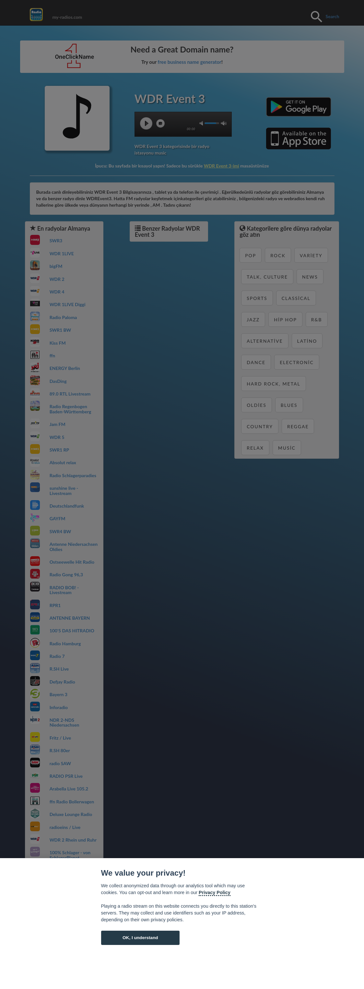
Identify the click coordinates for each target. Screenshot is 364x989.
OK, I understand (140, 937)
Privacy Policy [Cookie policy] (214, 892)
